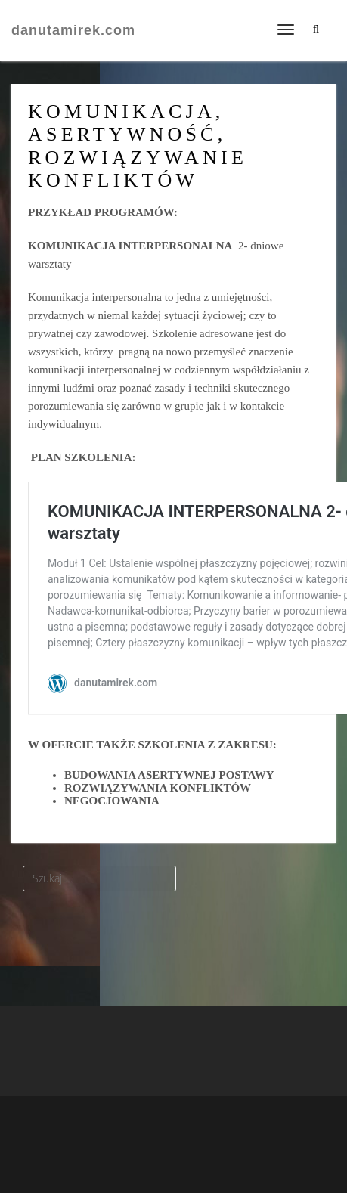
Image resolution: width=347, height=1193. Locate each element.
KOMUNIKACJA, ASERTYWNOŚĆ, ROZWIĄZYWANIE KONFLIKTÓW (137, 146)
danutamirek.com (73, 30)
